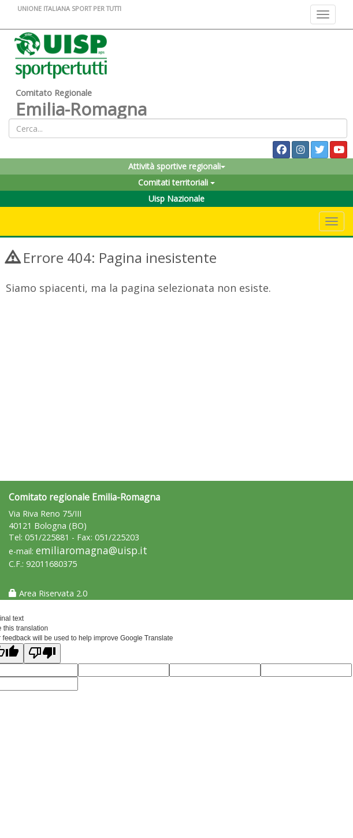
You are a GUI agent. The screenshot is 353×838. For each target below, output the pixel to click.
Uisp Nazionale (176, 198)
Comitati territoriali (176, 182)
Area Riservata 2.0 (48, 593)
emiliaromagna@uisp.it (91, 550)
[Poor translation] (42, 653)
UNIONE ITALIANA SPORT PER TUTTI (69, 8)
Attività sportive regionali (176, 166)
